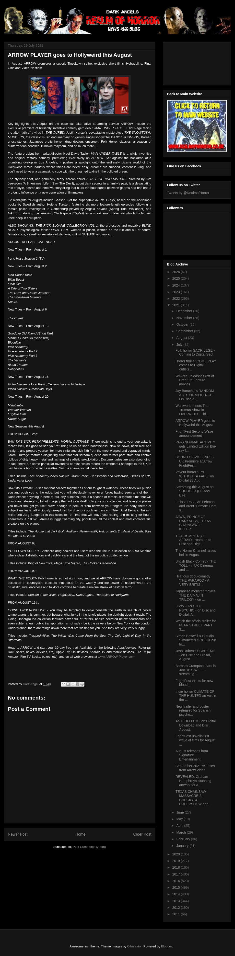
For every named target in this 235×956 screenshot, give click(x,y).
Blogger (166, 946)
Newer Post (18, 834)
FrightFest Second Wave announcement (194, 433)
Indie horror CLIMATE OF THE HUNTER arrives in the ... (196, 696)
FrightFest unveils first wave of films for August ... (195, 740)
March (181, 832)
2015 (176, 887)
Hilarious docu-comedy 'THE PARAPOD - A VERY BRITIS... (193, 580)
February (183, 839)
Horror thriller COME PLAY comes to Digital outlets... (196, 365)
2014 (176, 894)
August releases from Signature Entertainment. (192, 755)
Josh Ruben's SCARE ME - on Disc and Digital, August (195, 655)
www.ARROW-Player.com (116, 656)
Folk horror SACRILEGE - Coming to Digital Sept (195, 352)
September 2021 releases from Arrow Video (195, 768)
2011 (176, 914)
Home (80, 834)
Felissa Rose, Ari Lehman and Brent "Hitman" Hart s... (196, 506)
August (182, 338)
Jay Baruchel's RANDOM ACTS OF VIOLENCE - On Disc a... (195, 395)
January (182, 846)
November (184, 318)
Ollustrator (134, 946)
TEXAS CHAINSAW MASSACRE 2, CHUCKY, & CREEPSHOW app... (193, 798)
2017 (176, 874)
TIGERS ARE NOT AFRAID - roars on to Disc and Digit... (193, 540)
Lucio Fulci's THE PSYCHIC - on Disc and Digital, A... (196, 610)
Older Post (142, 834)
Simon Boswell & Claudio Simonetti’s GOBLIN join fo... (196, 640)
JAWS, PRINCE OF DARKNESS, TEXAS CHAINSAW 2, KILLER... (193, 523)
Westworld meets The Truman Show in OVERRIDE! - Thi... (192, 410)
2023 (176, 292)
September (185, 331)
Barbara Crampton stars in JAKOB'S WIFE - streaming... (196, 670)
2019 (176, 861)
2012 (176, 908)
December (184, 311)
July (179, 344)
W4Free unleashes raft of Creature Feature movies (195, 380)
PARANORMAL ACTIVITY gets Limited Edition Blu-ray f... (196, 446)
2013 (176, 901)
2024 (176, 285)
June (180, 812)
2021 (176, 305)
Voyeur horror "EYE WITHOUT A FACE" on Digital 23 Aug (195, 476)
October (182, 324)
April (180, 826)
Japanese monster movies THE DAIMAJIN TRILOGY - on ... (195, 595)
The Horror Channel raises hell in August (196, 553)
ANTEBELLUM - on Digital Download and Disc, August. (196, 725)
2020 (176, 854)
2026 (176, 272)
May (180, 819)
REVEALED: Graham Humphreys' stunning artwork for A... (193, 781)
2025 (176, 278)
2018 (176, 867)
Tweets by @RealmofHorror (188, 193)
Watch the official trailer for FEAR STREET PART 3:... (196, 625)
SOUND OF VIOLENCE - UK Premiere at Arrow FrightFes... (195, 461)
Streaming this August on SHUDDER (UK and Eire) (195, 491)
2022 (176, 298)
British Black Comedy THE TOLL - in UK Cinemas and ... (196, 565)
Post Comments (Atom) (89, 847)
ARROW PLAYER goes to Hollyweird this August (195, 423)
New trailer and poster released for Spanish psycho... (193, 710)
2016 (176, 881)
